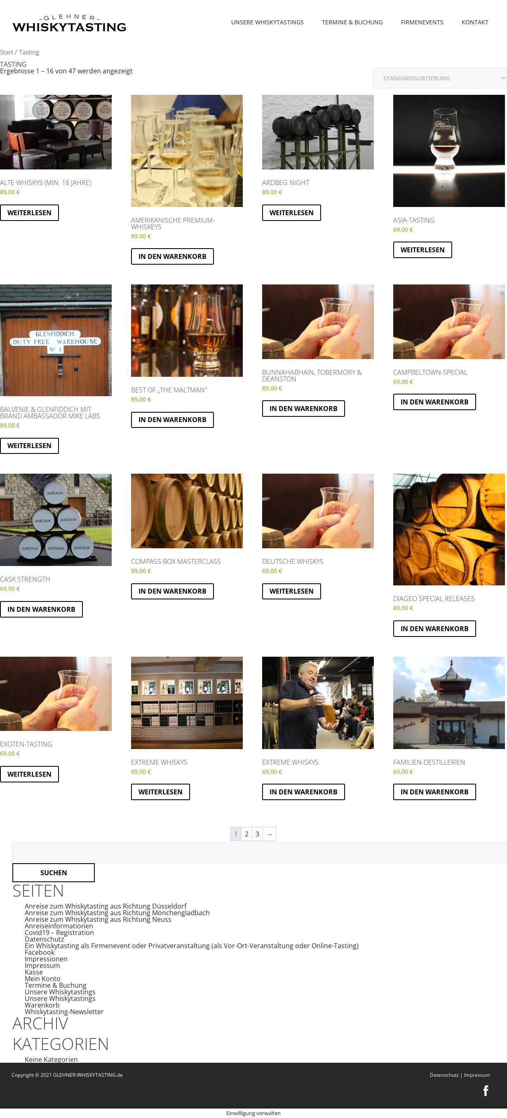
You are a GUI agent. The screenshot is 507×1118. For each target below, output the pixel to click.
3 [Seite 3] (257, 833)
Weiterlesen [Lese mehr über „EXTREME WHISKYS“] (160, 791)
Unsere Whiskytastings (267, 22)
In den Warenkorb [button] (172, 256)
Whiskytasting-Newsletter (64, 1011)
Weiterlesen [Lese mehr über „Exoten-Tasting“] (29, 774)
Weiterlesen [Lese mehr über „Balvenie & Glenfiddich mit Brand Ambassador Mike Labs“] (29, 445)
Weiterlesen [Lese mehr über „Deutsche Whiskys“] (292, 591)
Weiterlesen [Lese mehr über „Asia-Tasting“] (423, 249)
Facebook (39, 952)
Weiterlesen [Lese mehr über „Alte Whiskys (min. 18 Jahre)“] (29, 212)
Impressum (42, 965)
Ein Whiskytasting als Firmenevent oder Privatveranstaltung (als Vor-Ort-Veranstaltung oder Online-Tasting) (192, 945)
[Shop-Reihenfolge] (440, 78)
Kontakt (475, 22)
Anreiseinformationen (59, 925)
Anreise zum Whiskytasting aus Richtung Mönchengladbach (117, 912)
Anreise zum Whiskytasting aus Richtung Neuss (98, 919)
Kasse (34, 972)
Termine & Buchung (352, 22)
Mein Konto (43, 978)
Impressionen (46, 958)
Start (6, 52)
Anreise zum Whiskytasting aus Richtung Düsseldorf (105, 906)
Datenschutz (44, 939)
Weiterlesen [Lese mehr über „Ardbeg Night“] (292, 212)
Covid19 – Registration (59, 932)
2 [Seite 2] (247, 833)
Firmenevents (422, 22)
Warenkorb (42, 1005)
